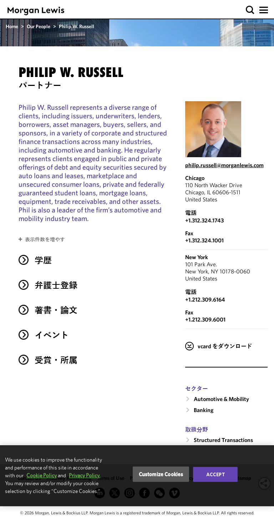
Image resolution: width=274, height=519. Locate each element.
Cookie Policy (41, 475)
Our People (38, 26)
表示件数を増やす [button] (45, 239)
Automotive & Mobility (221, 398)
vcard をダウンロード (225, 346)
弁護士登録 (56, 285)
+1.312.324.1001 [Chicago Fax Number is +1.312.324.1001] (204, 240)
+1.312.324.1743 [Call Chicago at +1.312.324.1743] (204, 220)
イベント (52, 335)
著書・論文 (56, 310)
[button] (250, 10)
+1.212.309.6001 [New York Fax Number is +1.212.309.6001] (205, 319)
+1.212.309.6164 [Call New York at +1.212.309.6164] (205, 299)
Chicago (194, 177)
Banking (203, 409)
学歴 (43, 260)
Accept (215, 474)
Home (12, 26)
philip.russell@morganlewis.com (224, 165)
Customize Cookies (161, 474)
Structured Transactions (223, 439)
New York (196, 257)
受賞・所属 (56, 360)
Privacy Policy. (84, 475)
